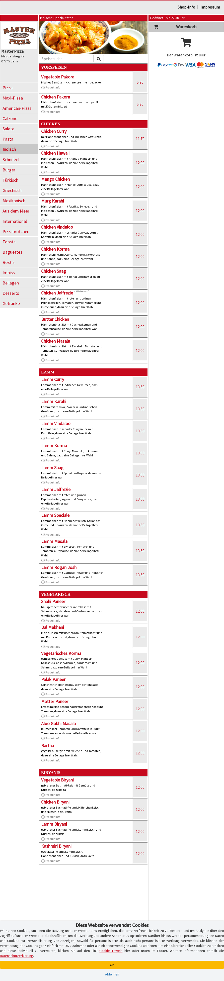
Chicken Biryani (55, 802)
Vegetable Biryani (57, 780)
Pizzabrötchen (16, 231)
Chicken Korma (55, 249)
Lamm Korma (54, 445)
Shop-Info (186, 7)
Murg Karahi (52, 201)
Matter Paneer (54, 701)
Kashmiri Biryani (56, 846)
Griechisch (12, 190)
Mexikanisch (14, 201)
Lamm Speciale (55, 515)
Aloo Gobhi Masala (58, 723)
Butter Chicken (55, 319)
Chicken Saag (53, 271)
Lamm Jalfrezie (55, 489)
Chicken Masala (55, 341)
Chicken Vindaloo (57, 227)
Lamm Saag (52, 467)
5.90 (140, 82)
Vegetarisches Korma (61, 653)
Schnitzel (11, 159)
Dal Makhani (52, 627)
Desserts (11, 293)
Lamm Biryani (54, 824)
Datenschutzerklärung (16, 955)
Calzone (10, 118)
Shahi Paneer (53, 601)
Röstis (9, 262)
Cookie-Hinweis (110, 950)
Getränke (11, 303)
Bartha (47, 745)
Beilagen (11, 283)
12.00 (140, 162)
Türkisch (10, 180)
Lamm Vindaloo (55, 423)
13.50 (140, 386)
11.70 (140, 138)
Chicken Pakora (55, 97)
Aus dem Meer (16, 211)
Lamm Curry (52, 379)
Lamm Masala (54, 541)
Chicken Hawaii (55, 153)
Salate (8, 129)
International (15, 221)
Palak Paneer (53, 679)
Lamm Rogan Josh (59, 567)
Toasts (9, 242)
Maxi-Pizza (13, 98)
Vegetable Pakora (57, 77)
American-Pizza (17, 108)
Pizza (8, 87)
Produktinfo (50, 87)
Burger (9, 170)
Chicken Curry (53, 131)
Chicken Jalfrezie (57, 293)
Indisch (9, 149)
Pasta (8, 139)
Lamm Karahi (53, 401)
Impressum (210, 7)
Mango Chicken (55, 179)
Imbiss (9, 272)
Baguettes (12, 252)
